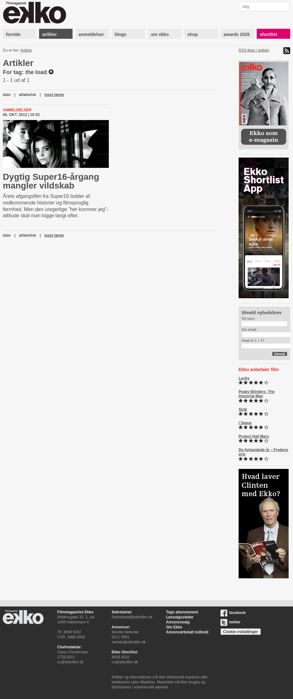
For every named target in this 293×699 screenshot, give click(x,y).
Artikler (26, 50)
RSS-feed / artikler (254, 50)
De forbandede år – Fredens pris (263, 452)
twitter (230, 622)
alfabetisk (27, 95)
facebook (233, 613)
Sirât (243, 409)
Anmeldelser (17, 110)
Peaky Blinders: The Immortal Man (257, 394)
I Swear (245, 423)
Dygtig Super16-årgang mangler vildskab (51, 181)
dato (7, 95)
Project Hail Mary (254, 436)
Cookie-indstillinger (240, 631)
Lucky (244, 378)
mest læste (54, 95)
